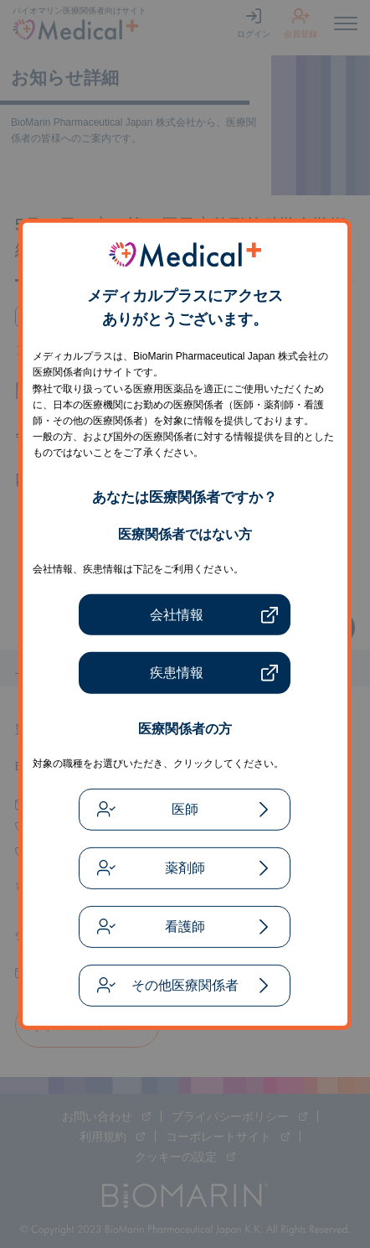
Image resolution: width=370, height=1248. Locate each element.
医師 (185, 809)
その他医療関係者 (185, 985)
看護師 (185, 926)
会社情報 (176, 615)
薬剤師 (185, 868)
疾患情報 (176, 672)
